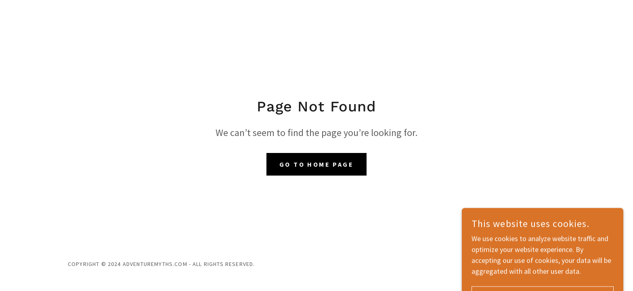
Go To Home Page (316, 164)
